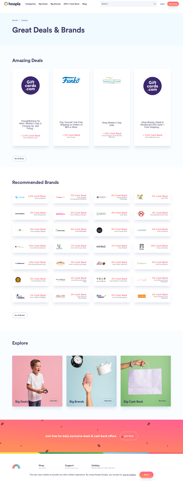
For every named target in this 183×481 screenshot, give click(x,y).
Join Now (129, 436)
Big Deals (42, 468)
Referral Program (72, 468)
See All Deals (19, 158)
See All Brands (20, 315)
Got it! (146, 474)
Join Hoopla (173, 4)
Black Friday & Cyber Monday (103, 468)
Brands (15, 20)
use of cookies (129, 475)
